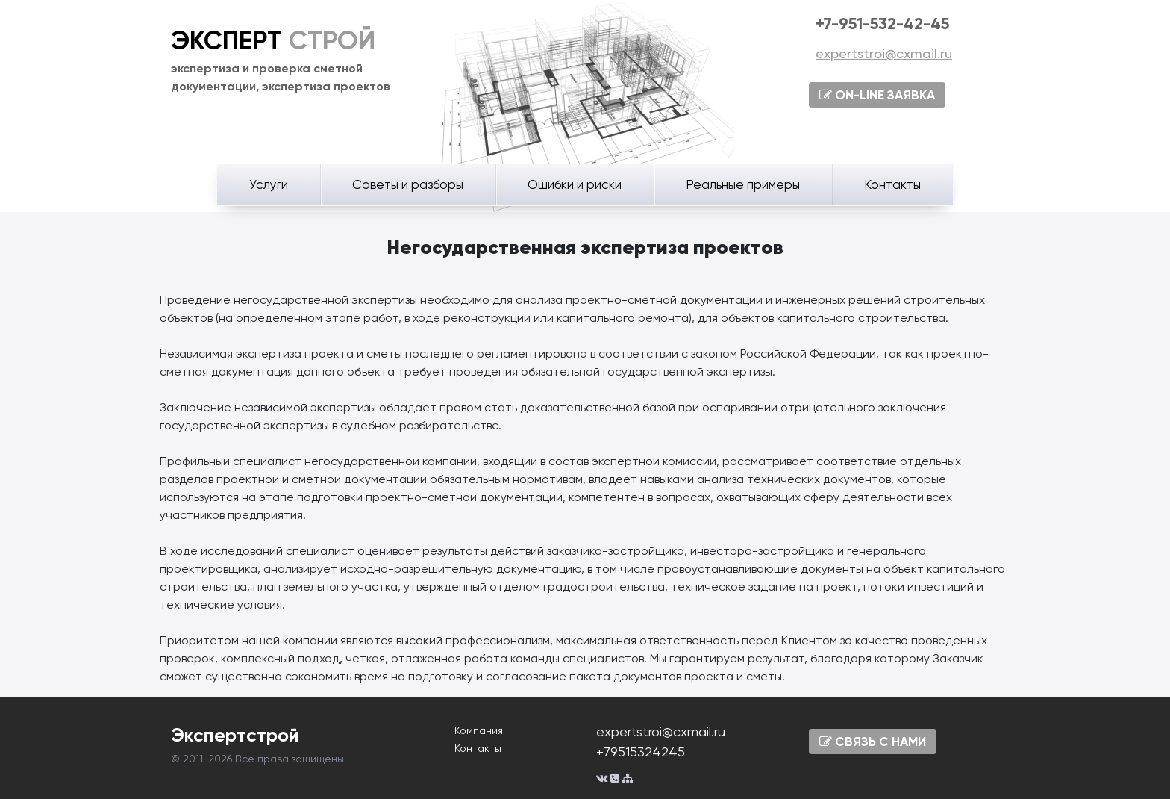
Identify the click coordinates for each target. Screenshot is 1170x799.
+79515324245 (640, 751)
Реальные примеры (743, 184)
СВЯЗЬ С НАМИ (872, 741)
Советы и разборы (407, 184)
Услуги (268, 184)
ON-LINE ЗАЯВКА (877, 94)
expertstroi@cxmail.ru (884, 53)
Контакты (892, 184)
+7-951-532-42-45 (882, 23)
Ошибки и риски (575, 184)
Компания (478, 730)
